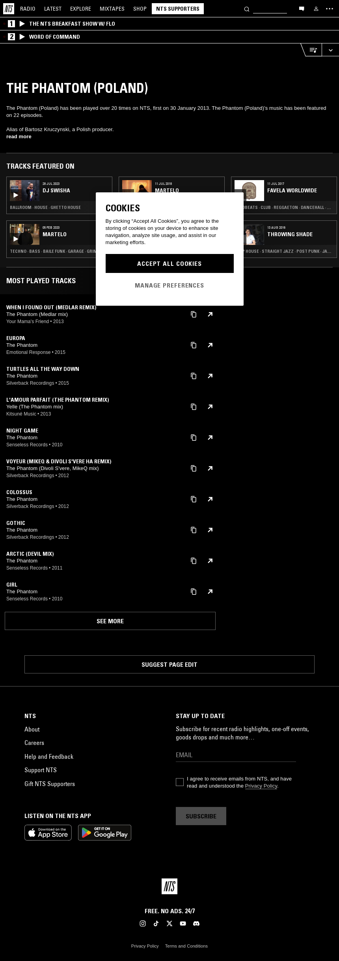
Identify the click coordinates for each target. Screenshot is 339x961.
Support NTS (40, 770)
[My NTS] (316, 8)
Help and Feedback (48, 756)
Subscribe (201, 816)
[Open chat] (301, 8)
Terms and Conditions (186, 946)
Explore (80, 8)
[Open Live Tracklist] (311, 49)
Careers (34, 743)
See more (110, 621)
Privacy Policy (261, 786)
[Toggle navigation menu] (329, 8)
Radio (27, 8)
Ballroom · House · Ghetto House (45, 207)
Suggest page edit (169, 664)
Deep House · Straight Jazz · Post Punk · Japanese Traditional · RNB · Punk (284, 251)
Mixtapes (112, 8)
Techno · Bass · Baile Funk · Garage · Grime (55, 251)
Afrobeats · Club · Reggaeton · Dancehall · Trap (284, 207)
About (31, 729)
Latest (52, 8)
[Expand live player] (330, 49)
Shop (140, 8)
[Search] (246, 8)
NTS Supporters (177, 8)
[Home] (8, 8)
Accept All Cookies (169, 263)
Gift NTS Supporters (49, 784)
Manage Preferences (169, 285)
